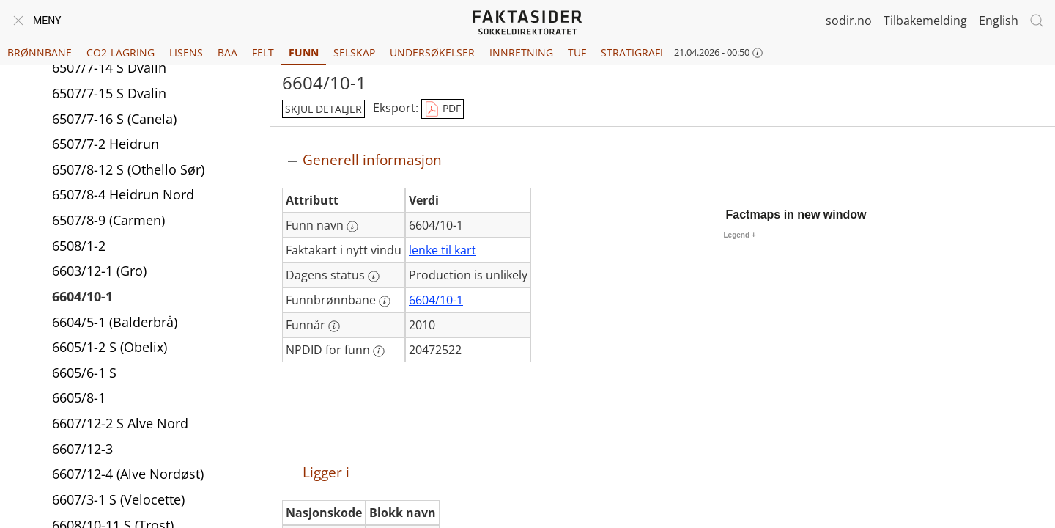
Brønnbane (39, 52)
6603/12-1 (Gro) (99, 273)
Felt (263, 52)
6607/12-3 (82, 451)
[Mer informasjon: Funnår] (334, 326)
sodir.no (849, 20)
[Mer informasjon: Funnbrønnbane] (384, 301)
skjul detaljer (323, 109)
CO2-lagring (120, 52)
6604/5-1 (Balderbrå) (114, 324)
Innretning (521, 52)
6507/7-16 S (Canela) (114, 121)
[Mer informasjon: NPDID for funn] (379, 351)
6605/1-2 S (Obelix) (109, 349)
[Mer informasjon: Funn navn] (352, 226)
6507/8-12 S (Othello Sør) (128, 171)
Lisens (186, 52)
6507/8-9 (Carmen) (108, 222)
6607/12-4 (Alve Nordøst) (128, 476)
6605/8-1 (79, 399)
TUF (577, 52)
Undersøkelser (432, 52)
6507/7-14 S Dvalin (109, 69)
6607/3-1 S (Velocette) (118, 501)
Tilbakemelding (925, 20)
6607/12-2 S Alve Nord (120, 425)
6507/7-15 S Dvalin (109, 95)
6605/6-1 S (84, 375)
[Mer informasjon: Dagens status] (374, 276)
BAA (227, 52)
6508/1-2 (79, 248)
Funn (304, 52)
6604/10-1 (82, 298)
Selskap (354, 52)
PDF (442, 109)
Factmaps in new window (796, 214)
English (998, 20)
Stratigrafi (632, 52)
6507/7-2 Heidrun (105, 146)
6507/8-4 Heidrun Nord (123, 196)
